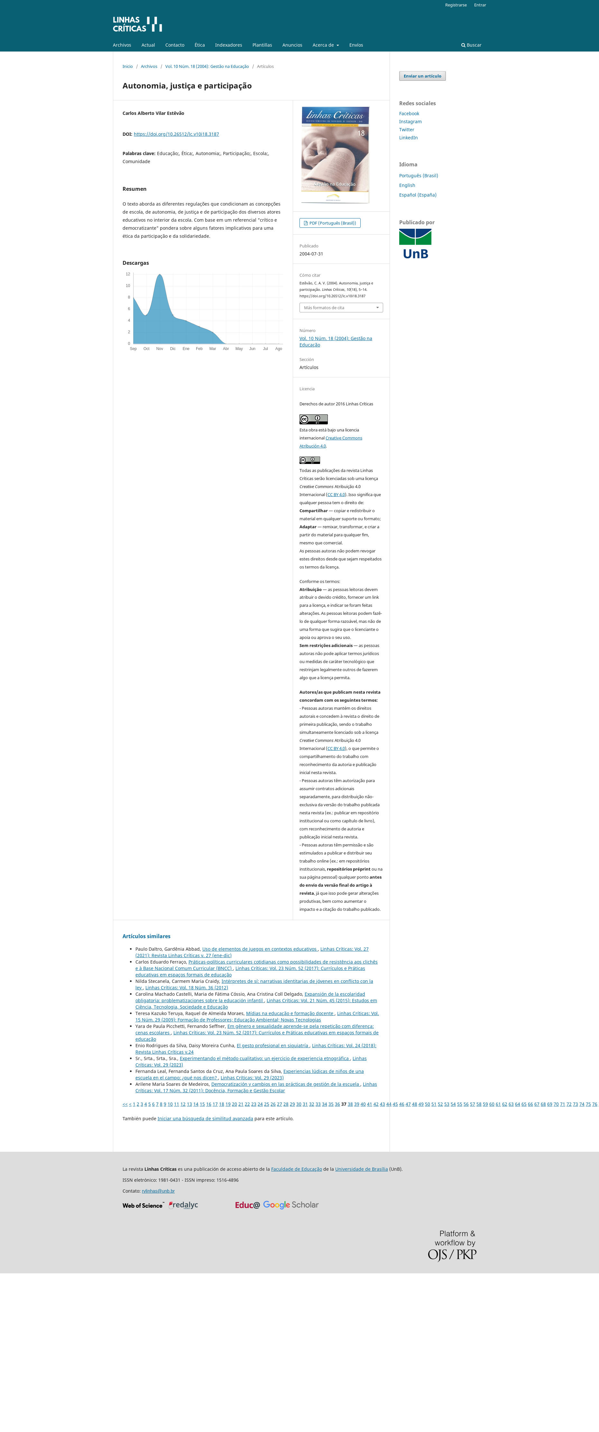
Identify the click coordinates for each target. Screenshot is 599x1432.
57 (472, 1104)
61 (498, 1104)
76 (594, 1104)
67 (536, 1104)
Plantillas (262, 45)
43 (382, 1104)
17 (215, 1104)
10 (170, 1104)
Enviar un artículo (422, 76)
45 (395, 1104)
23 (253, 1104)
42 (376, 1104)
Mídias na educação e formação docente (290, 1013)
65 (524, 1104)
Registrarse (456, 5)
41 (369, 1104)
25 (266, 1104)
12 (183, 1104)
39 (356, 1104)
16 (208, 1104)
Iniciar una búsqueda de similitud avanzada (205, 1118)
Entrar (480, 5)
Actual (148, 45)
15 (202, 1104)
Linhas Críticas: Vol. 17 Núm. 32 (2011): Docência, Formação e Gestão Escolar (256, 1087)
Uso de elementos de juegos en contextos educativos (260, 949)
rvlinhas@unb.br (158, 1191)
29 (292, 1104)
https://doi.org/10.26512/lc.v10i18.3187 (176, 134)
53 (446, 1104)
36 (337, 1104)
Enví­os (356, 45)
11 (176, 1104)
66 (530, 1104)
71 (562, 1104)
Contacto (174, 45)
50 (427, 1104)
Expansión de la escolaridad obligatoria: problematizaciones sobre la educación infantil (250, 997)
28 (286, 1104)
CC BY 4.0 (336, 494)
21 (241, 1104)
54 (453, 1104)
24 (260, 1104)
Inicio (128, 66)
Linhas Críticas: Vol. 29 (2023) (252, 1078)
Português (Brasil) (418, 175)
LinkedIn (408, 137)
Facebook (409, 113)
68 (543, 1104)
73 (575, 1104)
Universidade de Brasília (361, 1169)
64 (517, 1104)
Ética (200, 45)
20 (234, 1104)
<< (125, 1104)
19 (228, 1104)
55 (459, 1104)
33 (318, 1104)
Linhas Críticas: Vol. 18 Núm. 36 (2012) (186, 987)
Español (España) (418, 195)
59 (485, 1104)
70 (556, 1104)
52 (440, 1104)
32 (311, 1104)
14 (195, 1104)
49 (421, 1104)
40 (363, 1104)
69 (549, 1104)
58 (479, 1104)
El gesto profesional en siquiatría (273, 1045)
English (407, 185)
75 (588, 1104)
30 (298, 1104)
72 (569, 1104)
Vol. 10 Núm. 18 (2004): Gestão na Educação (207, 66)
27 (279, 1104)
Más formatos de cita (324, 307)
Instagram (410, 121)
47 (408, 1104)
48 (414, 1104)
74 (582, 1104)
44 (389, 1104)
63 (511, 1104)
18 (221, 1104)
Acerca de (324, 45)
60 (491, 1104)
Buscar (471, 45)
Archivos (122, 45)
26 (273, 1104)
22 (247, 1104)
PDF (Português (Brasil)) (332, 223)
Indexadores (228, 45)
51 (434, 1104)
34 (324, 1104)
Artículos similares (146, 936)
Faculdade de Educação (296, 1169)
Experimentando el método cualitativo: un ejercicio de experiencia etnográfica (265, 1058)
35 (331, 1104)
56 (466, 1104)
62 (504, 1104)
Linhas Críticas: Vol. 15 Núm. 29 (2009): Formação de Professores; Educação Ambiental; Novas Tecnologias (257, 1016)
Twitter (406, 129)
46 (401, 1104)
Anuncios (292, 45)
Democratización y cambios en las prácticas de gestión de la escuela (285, 1084)
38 (350, 1104)
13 (189, 1104)
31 (305, 1104)
